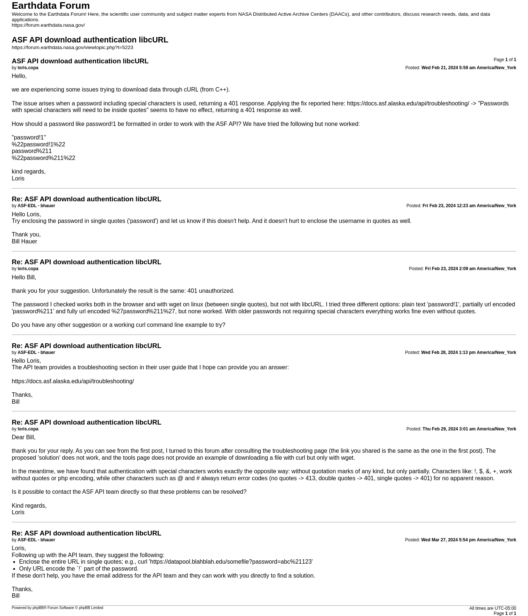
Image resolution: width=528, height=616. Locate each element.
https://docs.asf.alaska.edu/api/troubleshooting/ (408, 103)
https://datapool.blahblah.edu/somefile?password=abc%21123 (231, 562)
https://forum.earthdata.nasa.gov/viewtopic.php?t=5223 (72, 47)
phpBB (38, 608)
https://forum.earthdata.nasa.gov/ (48, 25)
